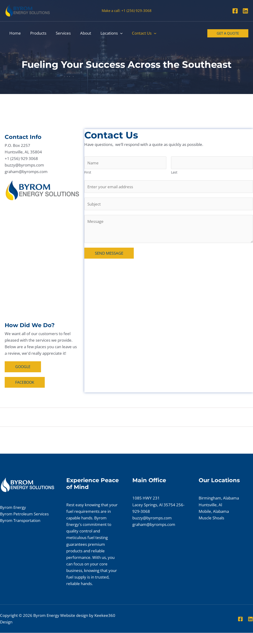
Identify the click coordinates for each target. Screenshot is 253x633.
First (87, 172)
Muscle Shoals (211, 518)
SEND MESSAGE (109, 254)
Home (14, 33)
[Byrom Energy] (27, 10)
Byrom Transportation (20, 520)
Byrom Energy (13, 507)
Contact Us (136, 33)
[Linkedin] (245, 11)
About (80, 33)
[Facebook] (235, 11)
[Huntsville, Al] (42, 261)
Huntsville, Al (210, 505)
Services (59, 33)
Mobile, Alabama (214, 511)
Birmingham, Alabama (219, 498)
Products (36, 33)
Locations (105, 33)
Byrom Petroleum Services (24, 514)
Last (174, 172)
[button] (114, 33)
